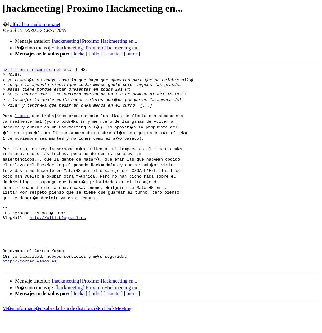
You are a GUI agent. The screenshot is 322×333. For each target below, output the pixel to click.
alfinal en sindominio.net (35, 24)
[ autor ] (132, 53)
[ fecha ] (78, 53)
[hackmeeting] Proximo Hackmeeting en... (94, 41)
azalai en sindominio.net (32, 69)
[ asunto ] (112, 53)
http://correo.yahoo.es (30, 279)
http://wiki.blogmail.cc (58, 228)
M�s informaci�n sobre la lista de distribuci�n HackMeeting (67, 327)
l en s (22, 120)
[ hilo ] (96, 53)
